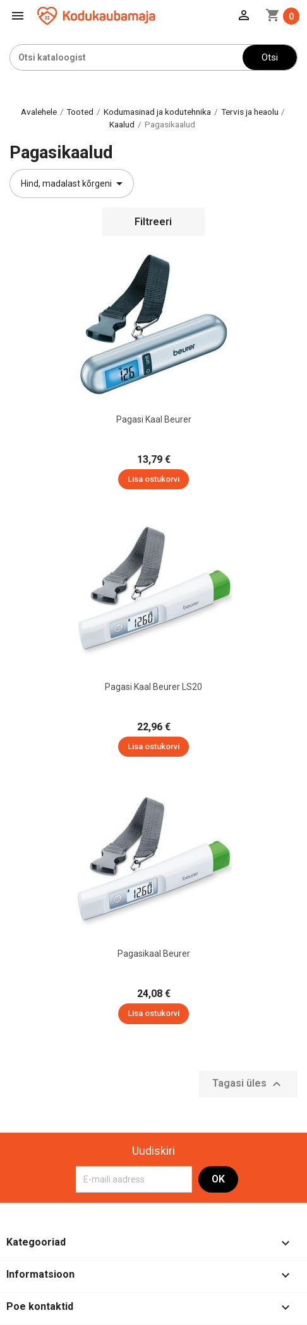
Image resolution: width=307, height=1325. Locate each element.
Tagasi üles (248, 1084)
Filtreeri (153, 222)
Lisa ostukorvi (153, 479)
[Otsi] (126, 57)
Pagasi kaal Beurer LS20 (153, 687)
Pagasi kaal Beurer (153, 419)
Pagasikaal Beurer (153, 954)
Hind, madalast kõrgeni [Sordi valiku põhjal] (74, 183)
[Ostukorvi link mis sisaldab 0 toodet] (282, 16)
